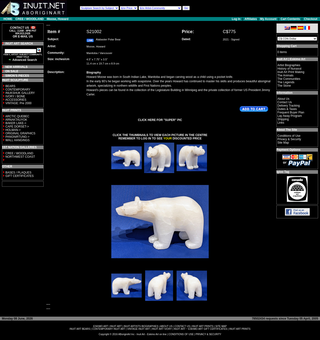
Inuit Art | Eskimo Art (290, 59)
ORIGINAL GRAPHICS (20, 133)
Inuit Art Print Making (290, 72)
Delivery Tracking (288, 105)
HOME (7, 19)
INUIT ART (116, 326)
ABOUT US (166, 326)
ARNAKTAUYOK (16, 119)
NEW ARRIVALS (16, 67)
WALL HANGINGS (17, 140)
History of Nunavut (289, 68)
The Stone (284, 85)
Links (280, 122)
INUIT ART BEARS (80, 329)
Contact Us (284, 102)
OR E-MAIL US (23, 36)
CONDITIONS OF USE (181, 334)
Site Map (283, 142)
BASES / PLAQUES (18, 172)
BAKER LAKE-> (15, 123)
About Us (283, 99)
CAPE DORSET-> (17, 126)
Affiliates (251, 19)
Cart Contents (290, 19)
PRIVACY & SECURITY (208, 334)
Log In (236, 19)
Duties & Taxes (287, 109)
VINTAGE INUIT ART (138, 329)
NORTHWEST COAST (20, 156)
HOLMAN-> (12, 130)
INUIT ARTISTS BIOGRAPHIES (141, 326)
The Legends (285, 82)
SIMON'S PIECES (17, 75)
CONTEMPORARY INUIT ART (108, 329)
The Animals (285, 75)
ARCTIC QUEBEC (17, 116)
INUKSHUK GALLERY (20, 93)
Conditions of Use (289, 136)
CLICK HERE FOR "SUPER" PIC (160, 120)
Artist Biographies (288, 65)
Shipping (283, 119)
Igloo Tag (282, 172)
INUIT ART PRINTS (202, 326)
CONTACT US (182, 326)
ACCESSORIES (16, 99)
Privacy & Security (289, 139)
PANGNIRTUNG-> (17, 136)
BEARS (10, 86)
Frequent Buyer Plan (290, 112)
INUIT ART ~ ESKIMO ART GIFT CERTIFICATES (200, 329)
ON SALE (11, 71)
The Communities (288, 79)
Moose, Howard (57, 19)
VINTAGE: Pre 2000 (18, 103)
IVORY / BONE (15, 96)
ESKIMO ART (100, 326)
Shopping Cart (286, 46)
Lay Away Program (289, 116)
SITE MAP (221, 326)
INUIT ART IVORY (162, 329)
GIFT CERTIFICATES (19, 176)
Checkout (310, 19)
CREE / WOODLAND (30, 19)
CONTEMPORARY (17, 89)
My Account (268, 19)
